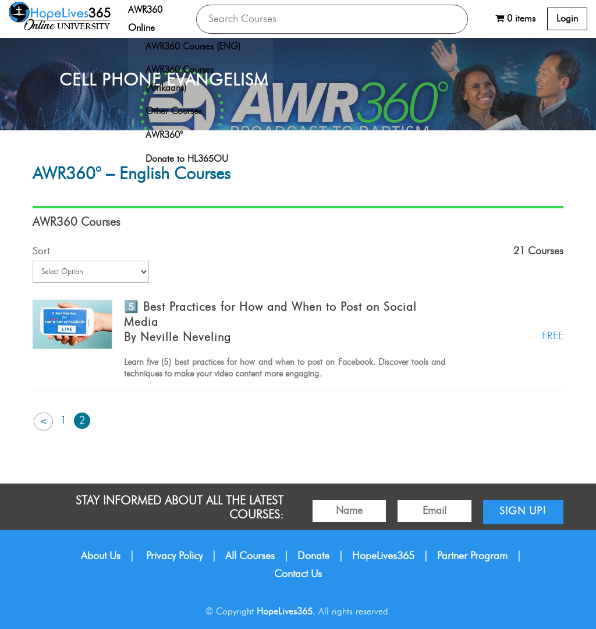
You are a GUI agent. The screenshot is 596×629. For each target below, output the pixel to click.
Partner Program (472, 556)
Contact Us (298, 574)
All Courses (250, 556)
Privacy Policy (174, 556)
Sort (41, 251)
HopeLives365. (286, 611)
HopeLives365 (383, 556)
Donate (313, 556)
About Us (100, 556)
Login (567, 18)
